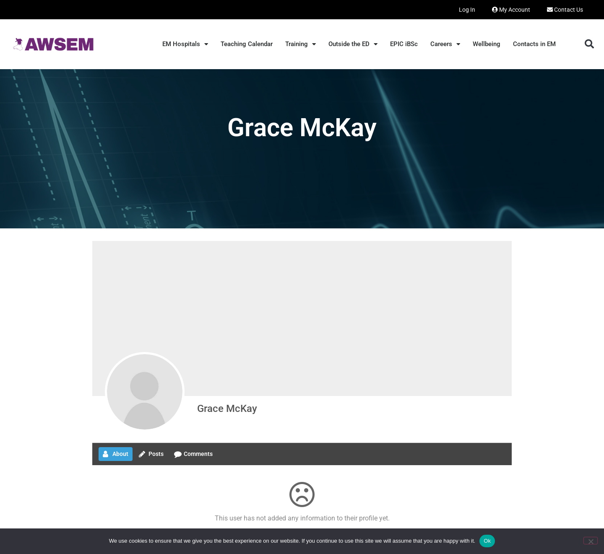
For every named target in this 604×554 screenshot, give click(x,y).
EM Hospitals (185, 44)
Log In (467, 9)
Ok (487, 541)
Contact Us (565, 9)
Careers (445, 44)
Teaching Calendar (247, 44)
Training (300, 44)
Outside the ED (353, 44)
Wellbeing (486, 44)
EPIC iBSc (404, 44)
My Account (511, 9)
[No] (590, 540)
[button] (589, 44)
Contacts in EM (534, 44)
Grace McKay (227, 408)
